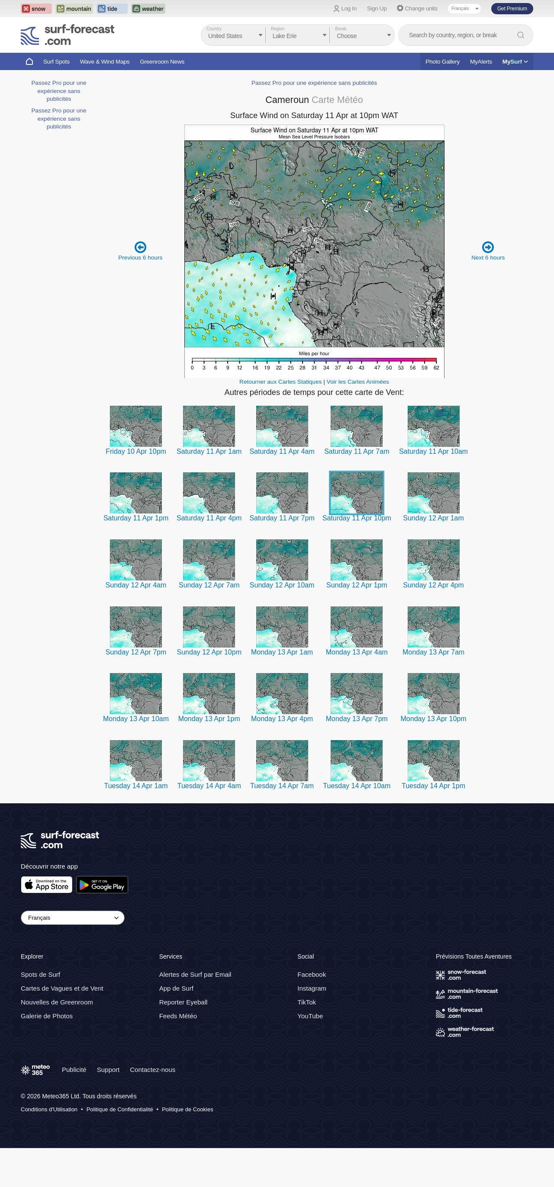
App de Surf (176, 988)
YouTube (310, 1016)
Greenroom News (162, 61)
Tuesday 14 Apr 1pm (433, 785)
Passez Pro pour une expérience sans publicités (59, 91)
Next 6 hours (488, 251)
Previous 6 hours (140, 251)
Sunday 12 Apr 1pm (356, 585)
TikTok (306, 1002)
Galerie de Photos (47, 1016)
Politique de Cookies (187, 1109)
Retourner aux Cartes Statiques (280, 382)
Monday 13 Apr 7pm (357, 718)
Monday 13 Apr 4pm (282, 718)
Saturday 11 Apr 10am (433, 451)
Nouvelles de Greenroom (57, 1002)
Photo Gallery (442, 61)
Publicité (74, 1070)
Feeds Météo (178, 1016)
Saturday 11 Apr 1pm (135, 518)
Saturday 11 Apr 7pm (281, 518)
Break (340, 28)
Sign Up (377, 8)
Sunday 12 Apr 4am (136, 585)
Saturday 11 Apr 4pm (209, 518)
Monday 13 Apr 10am (136, 718)
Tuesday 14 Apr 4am (209, 785)
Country (214, 28)
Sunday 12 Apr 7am (209, 585)
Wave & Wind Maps (105, 61)
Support (108, 1070)
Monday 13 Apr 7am (433, 652)
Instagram (311, 988)
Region (278, 28)
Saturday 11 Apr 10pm (356, 518)
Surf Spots (56, 61)
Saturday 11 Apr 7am (356, 451)
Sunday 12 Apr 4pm (433, 585)
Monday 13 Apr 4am (357, 652)
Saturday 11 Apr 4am (281, 451)
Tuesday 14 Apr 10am (356, 785)
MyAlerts (481, 61)
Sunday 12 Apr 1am (433, 518)
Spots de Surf (40, 974)
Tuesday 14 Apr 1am (136, 785)
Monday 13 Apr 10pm (434, 718)
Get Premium (512, 9)
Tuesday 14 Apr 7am (282, 785)
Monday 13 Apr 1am (282, 652)
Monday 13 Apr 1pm (209, 718)
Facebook (311, 974)
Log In (349, 8)
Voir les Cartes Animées (358, 382)
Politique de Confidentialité (120, 1109)
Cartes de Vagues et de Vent (62, 988)
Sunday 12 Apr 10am (282, 585)
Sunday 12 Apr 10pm (209, 652)
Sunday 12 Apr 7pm (136, 652)
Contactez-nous (152, 1070)
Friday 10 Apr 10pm (136, 451)
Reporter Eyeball (183, 1002)
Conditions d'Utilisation (49, 1109)
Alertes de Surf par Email (195, 974)
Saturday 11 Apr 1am (209, 451)
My (515, 61)
